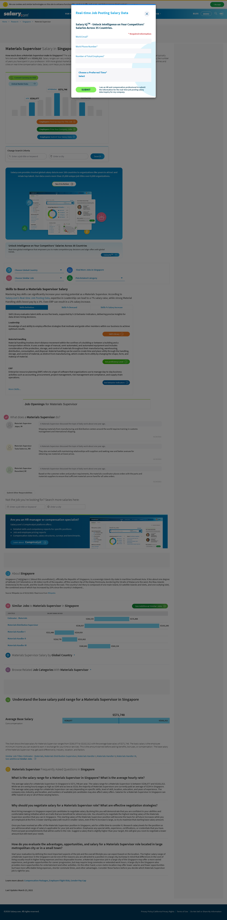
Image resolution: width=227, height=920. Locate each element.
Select (82, 76)
